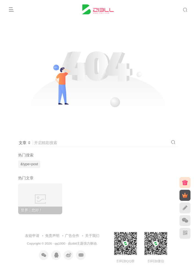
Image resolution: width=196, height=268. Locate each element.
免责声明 (52, 236)
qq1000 (60, 243)
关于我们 (92, 236)
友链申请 (32, 236)
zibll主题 (77, 243)
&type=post (29, 164)
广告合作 (72, 236)
